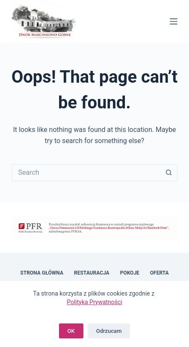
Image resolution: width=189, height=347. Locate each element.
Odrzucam (109, 331)
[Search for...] (86, 172)
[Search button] (168, 172)
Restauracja (91, 273)
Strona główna (41, 273)
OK (71, 331)
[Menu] (173, 21)
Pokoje (129, 273)
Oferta (159, 273)
